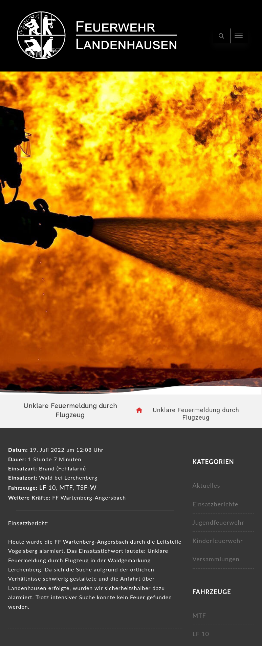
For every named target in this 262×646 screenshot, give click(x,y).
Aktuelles (206, 485)
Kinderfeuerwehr (218, 540)
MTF (66, 487)
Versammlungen (216, 559)
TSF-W (86, 487)
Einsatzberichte (216, 504)
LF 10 (47, 487)
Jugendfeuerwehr (218, 522)
